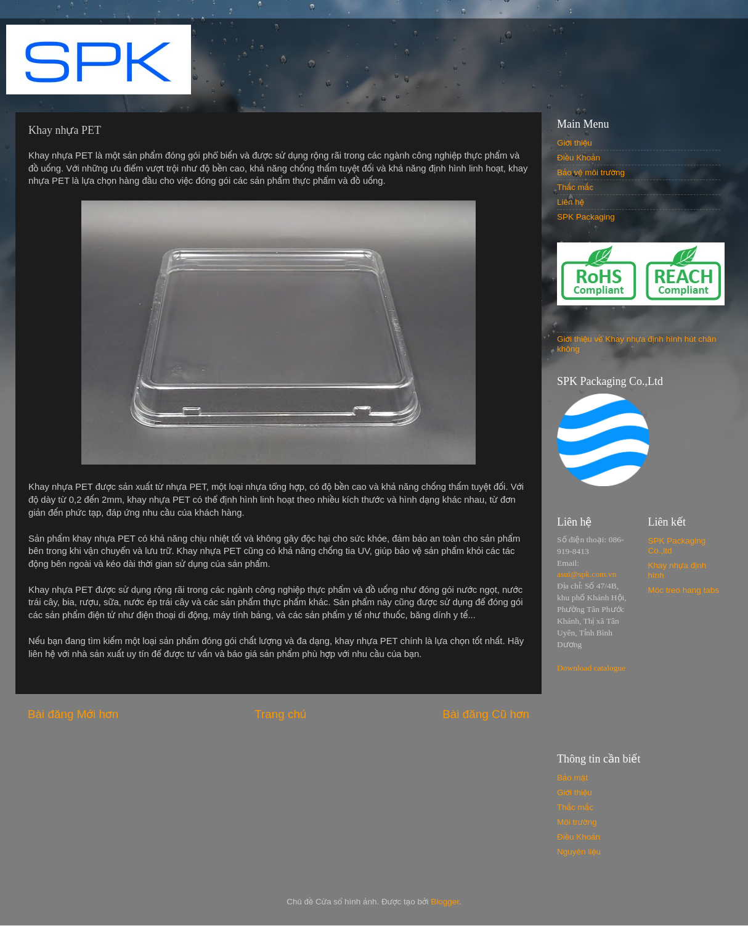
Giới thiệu (574, 142)
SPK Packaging (586, 216)
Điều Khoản (578, 157)
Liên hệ (570, 202)
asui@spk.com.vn (586, 574)
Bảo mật (572, 777)
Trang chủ (280, 714)
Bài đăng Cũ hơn (485, 714)
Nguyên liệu (579, 851)
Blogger (445, 901)
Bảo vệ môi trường (591, 172)
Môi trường (577, 822)
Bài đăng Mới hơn (73, 714)
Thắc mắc (575, 187)
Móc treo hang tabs (684, 590)
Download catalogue (591, 667)
